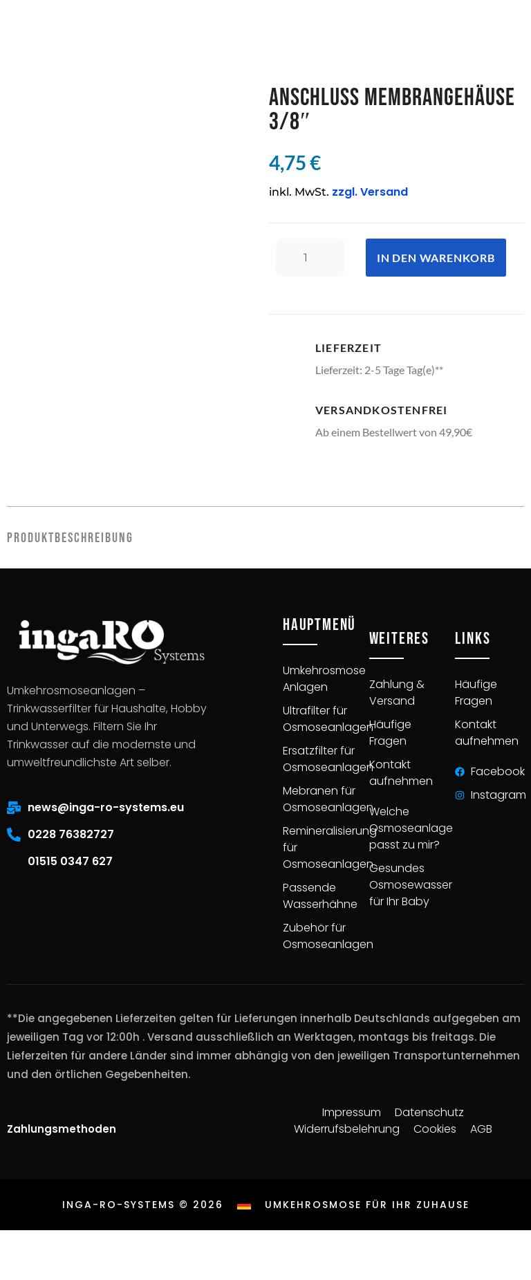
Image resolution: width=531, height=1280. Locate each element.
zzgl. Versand (370, 192)
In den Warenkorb (436, 257)
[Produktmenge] (310, 258)
